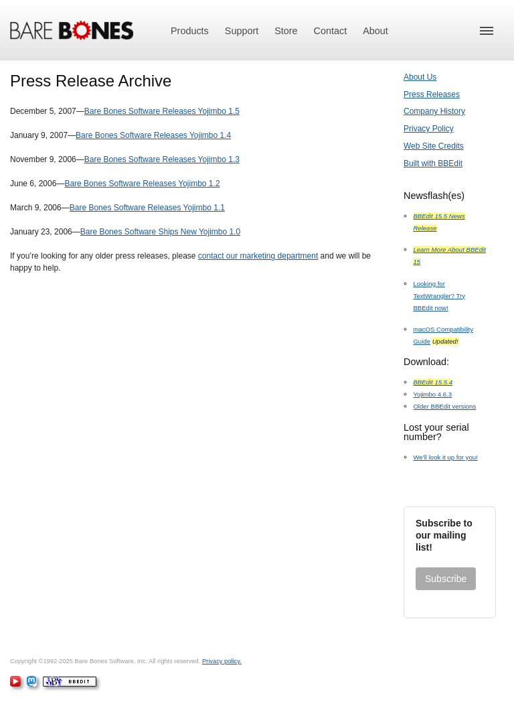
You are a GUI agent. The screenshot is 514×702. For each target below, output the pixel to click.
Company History (434, 111)
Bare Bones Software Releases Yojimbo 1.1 (147, 207)
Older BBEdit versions (444, 406)
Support (241, 30)
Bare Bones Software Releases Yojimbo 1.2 (142, 183)
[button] (486, 30)
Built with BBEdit (433, 163)
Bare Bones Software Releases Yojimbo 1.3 (162, 159)
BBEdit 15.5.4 (432, 382)
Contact (330, 30)
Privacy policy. (222, 661)
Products (190, 30)
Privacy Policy (429, 128)
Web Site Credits (434, 146)
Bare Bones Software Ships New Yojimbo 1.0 (160, 231)
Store (285, 30)
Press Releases (432, 94)
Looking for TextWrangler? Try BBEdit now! (439, 295)
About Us (420, 77)
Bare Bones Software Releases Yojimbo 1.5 (162, 111)
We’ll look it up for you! (445, 457)
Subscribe (445, 578)
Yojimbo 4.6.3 (432, 394)
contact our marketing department (258, 256)
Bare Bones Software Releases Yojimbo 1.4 (153, 135)
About (375, 30)
